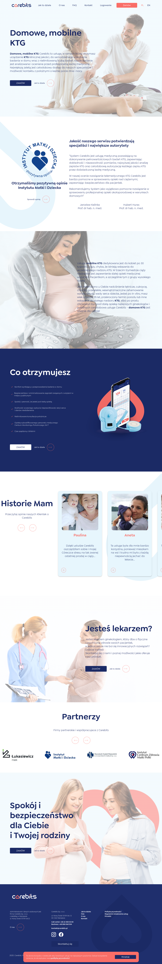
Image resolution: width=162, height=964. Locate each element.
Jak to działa (44, 5)
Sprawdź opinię (39, 199)
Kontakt (88, 5)
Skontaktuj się (65, 943)
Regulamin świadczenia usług (116, 914)
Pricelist (108, 916)
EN (148, 5)
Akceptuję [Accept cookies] (125, 957)
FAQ (74, 5)
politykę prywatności (60, 958)
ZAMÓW (20, 83)
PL (142, 5)
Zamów (127, 5)
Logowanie (105, 5)
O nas (62, 5)
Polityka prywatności (113, 911)
